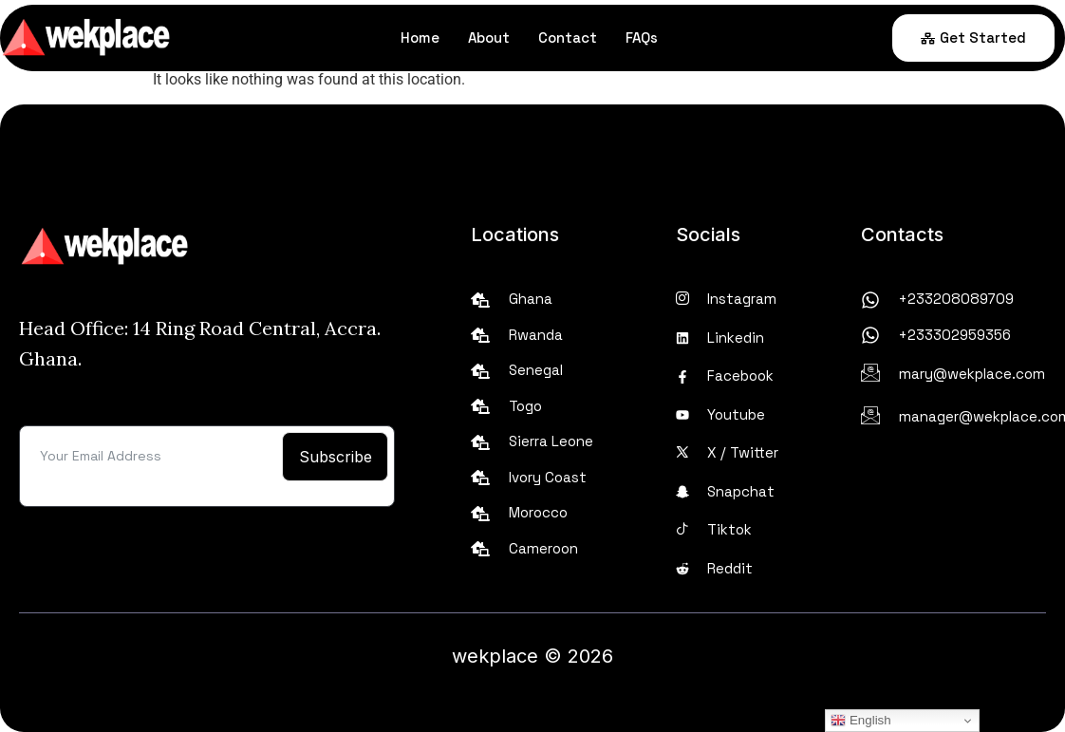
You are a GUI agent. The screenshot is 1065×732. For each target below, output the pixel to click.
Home (420, 37)
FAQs (642, 37)
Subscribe (335, 456)
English (860, 720)
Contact (567, 37)
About (489, 37)
